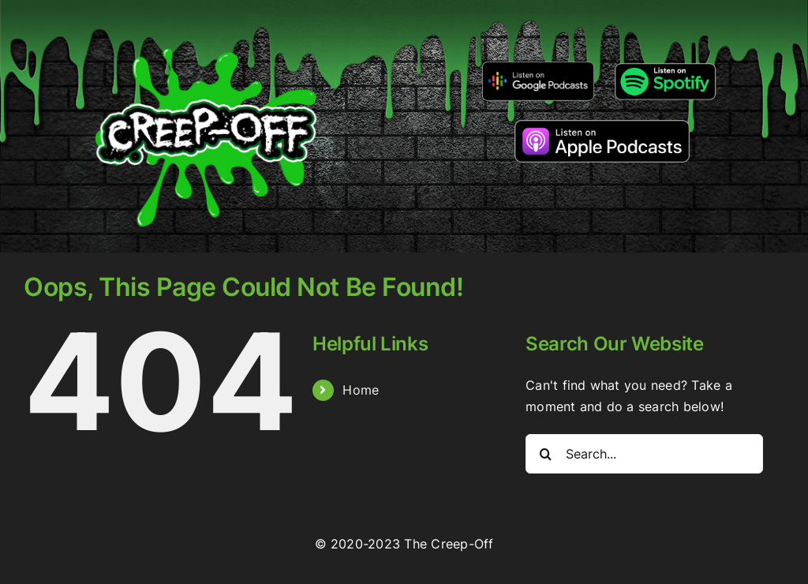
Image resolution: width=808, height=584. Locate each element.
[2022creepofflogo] (206, 22)
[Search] (545, 454)
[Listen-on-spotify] (665, 65)
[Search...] (644, 454)
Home (360, 390)
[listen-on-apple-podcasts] (602, 126)
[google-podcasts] (538, 67)
